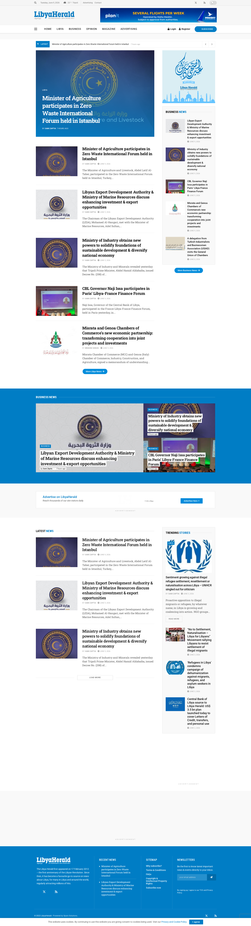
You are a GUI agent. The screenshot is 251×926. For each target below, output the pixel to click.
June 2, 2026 (193, 728)
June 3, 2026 (187, 594)
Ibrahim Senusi (92, 348)
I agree (196, 922)
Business (75, 29)
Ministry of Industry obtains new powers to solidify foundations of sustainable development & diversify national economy (114, 248)
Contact (98, 3)
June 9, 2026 (104, 164)
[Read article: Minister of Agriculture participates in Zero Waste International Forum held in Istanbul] (56, 161)
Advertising (88, 3)
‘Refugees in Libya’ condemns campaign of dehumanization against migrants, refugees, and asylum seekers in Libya (199, 675)
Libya (60, 29)
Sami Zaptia (50, 128)
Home (48, 29)
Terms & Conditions (156, 870)
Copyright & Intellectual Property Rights (156, 881)
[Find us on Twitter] (44, 892)
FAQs (148, 874)
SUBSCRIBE (205, 29)
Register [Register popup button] (184, 29)
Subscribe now (153, 887)
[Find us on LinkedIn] (211, 916)
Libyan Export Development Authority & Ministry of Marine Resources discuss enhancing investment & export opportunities (118, 199)
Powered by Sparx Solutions (65, 916)
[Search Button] (35, 2)
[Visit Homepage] (54, 15)
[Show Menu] (35, 29)
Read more (175, 618)
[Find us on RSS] (56, 892)
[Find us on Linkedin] (50, 892)
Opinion (91, 29)
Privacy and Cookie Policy (173, 922)
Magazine (108, 29)
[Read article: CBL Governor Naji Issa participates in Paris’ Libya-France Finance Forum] (56, 301)
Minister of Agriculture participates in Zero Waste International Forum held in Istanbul (90, 44)
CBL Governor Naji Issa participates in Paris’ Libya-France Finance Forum (116, 291)
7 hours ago (60, 469)
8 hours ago (153, 434)
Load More (95, 677)
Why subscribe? (154, 866)
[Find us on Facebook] (38, 892)
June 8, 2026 (193, 259)
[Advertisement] (188, 761)
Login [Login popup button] (172, 29)
